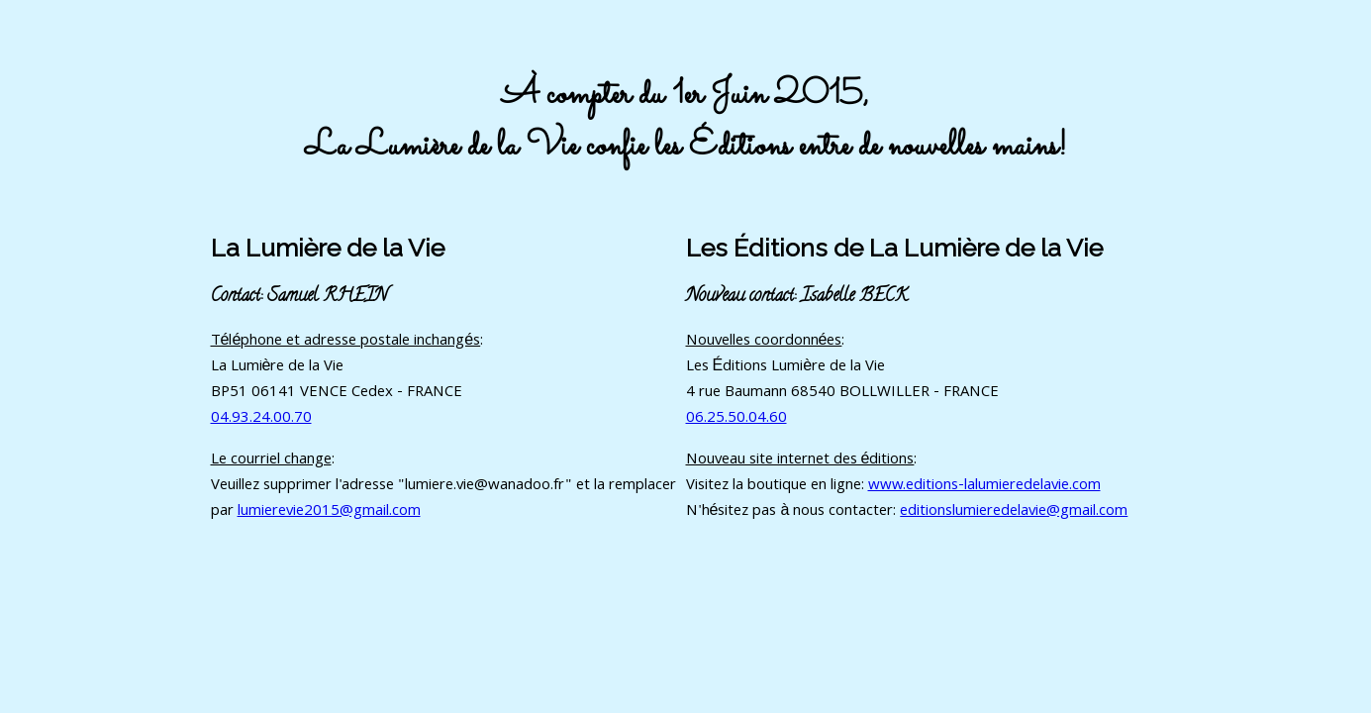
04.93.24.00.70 (261, 419)
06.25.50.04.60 (736, 419)
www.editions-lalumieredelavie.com (984, 486)
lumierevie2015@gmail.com (329, 512)
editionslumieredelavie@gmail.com (1013, 512)
